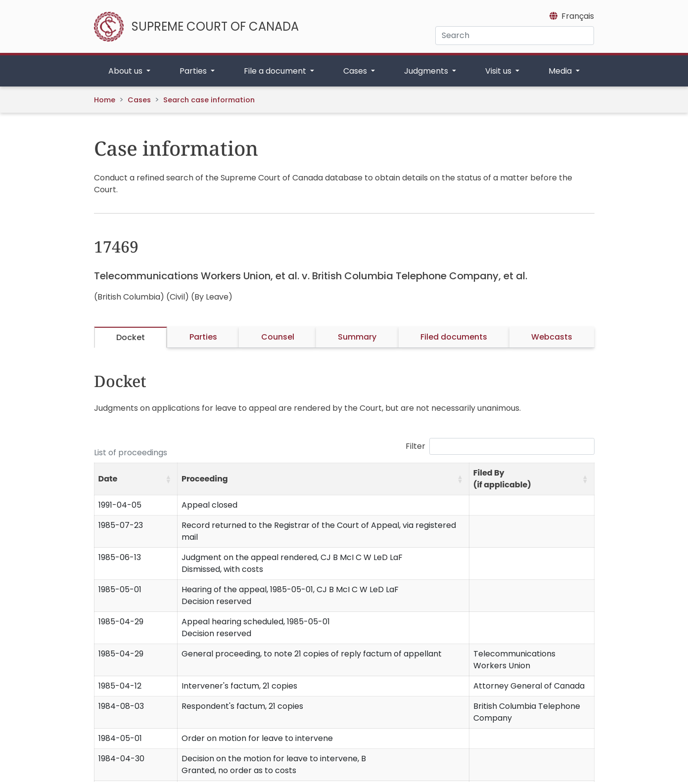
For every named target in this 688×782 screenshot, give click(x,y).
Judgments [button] (427, 71)
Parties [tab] (203, 337)
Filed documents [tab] (453, 337)
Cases (139, 100)
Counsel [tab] (277, 337)
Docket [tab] (130, 337)
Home (104, 100)
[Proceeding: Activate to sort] (323, 479)
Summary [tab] (357, 337)
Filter (415, 446)
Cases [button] (356, 71)
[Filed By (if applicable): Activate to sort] (531, 479)
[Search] (514, 35)
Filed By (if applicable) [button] (502, 478)
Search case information (209, 100)
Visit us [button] (499, 71)
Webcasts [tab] (551, 337)
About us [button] (126, 71)
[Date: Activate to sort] (136, 479)
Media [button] (561, 71)
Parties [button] (194, 71)
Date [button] (108, 478)
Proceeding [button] (205, 478)
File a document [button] (276, 71)
